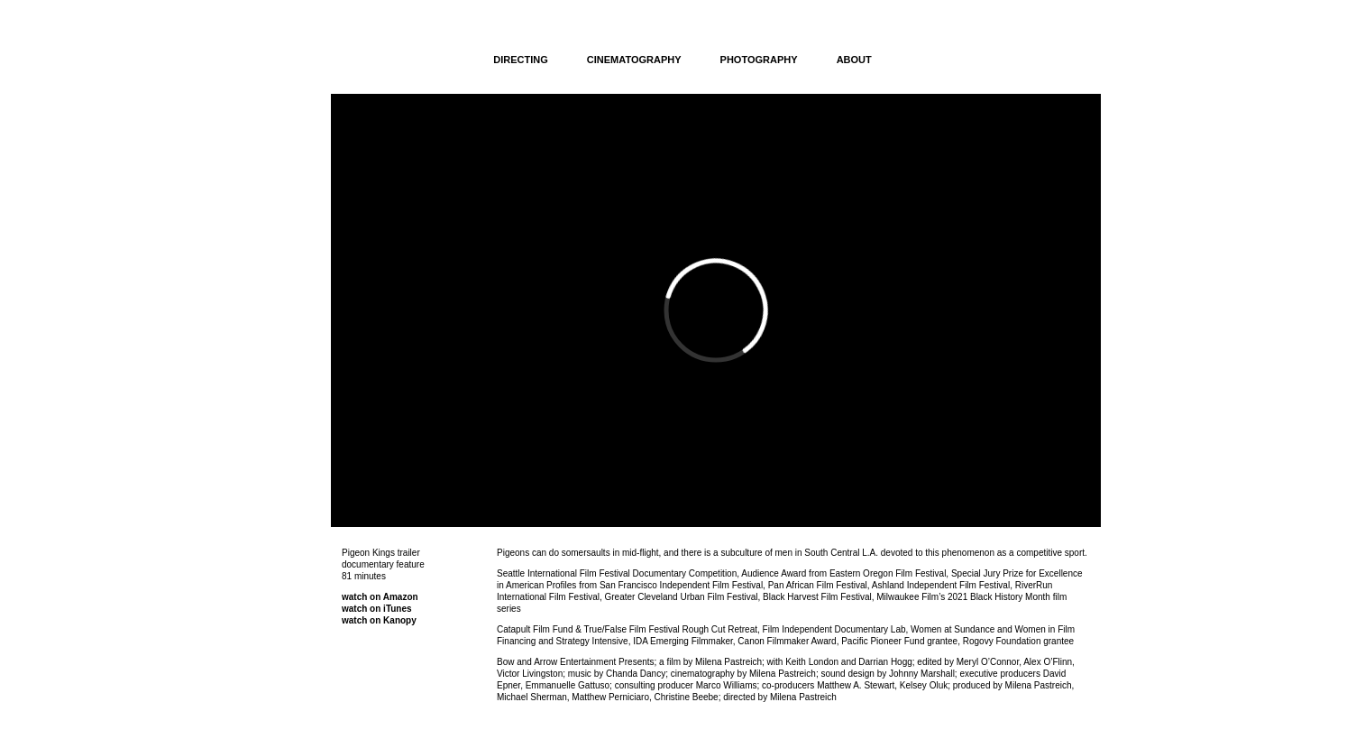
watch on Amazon (380, 597)
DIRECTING (520, 59)
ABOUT (854, 59)
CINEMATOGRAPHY (634, 59)
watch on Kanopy (379, 620)
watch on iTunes (377, 609)
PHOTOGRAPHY (759, 59)
